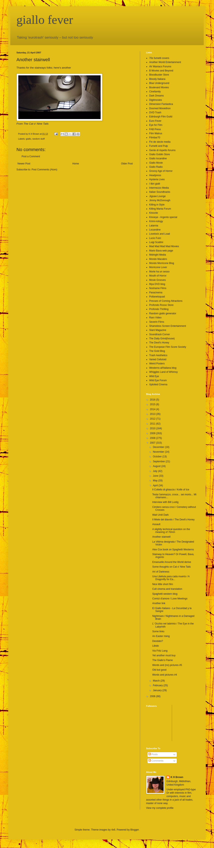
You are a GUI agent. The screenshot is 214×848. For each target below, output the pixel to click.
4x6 (113, 829)
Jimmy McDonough (159, 200)
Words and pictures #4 (164, 674)
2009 (153, 433)
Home (75, 163)
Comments (155, 760)
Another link (158, 603)
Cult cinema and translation (167, 589)
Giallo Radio (156, 166)
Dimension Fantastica (161, 104)
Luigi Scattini (156, 242)
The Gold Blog (157, 351)
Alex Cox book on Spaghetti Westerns (173, 549)
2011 (153, 423)
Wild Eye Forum (158, 380)
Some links (158, 631)
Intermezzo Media (159, 187)
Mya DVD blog (157, 284)
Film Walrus (155, 133)
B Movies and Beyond (161, 70)
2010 (153, 428)
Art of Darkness (160, 571)
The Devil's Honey (159, 342)
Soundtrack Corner (159, 334)
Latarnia (153, 225)
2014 (153, 409)
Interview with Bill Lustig (165, 502)
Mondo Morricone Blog (161, 263)
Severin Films (156, 321)
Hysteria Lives (157, 179)
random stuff (38, 139)
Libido (155, 645)
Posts (153, 754)
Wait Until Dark (160, 514)
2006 (153, 696)
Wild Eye (154, 376)
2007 (153, 442)
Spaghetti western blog (164, 593)
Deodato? (157, 641)
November (159, 451)
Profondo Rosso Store (161, 305)
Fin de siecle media (159, 141)
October (157, 456)
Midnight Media (157, 254)
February (158, 685)
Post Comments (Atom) (44, 169)
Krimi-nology (156, 221)
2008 (153, 438)
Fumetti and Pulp (158, 146)
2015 (153, 404)
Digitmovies (155, 100)
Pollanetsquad (157, 296)
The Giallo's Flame (162, 660)
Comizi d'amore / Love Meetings (169, 598)
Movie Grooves (157, 280)
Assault (156, 524)
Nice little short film (162, 584)
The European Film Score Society (167, 346)
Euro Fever (155, 120)
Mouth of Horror (157, 275)
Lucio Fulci (155, 238)
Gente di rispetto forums (162, 150)
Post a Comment (31, 156)
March (156, 680)
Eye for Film (155, 125)
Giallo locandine (158, 158)
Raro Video (155, 317)
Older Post (127, 163)
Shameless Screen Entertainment (167, 326)
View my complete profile (159, 808)
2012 (153, 418)
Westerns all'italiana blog (162, 367)
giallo (28, 139)
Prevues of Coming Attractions (165, 300)
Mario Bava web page (161, 250)
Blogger (134, 829)
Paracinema (155, 292)
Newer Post (23, 163)
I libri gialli (154, 183)
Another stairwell (161, 536)
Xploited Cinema (158, 384)
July (155, 471)
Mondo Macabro (158, 259)
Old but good (159, 669)
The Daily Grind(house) (162, 338)
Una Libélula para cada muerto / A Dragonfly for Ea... (171, 578)
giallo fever (44, 19)
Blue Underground (159, 83)
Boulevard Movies (159, 87)
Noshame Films (157, 288)
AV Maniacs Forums (160, 66)
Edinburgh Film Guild (160, 116)
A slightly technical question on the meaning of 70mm (171, 531)
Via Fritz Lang (159, 650)
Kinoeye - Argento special (163, 217)
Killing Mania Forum (160, 208)
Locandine (154, 229)
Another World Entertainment (165, 62)
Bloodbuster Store (159, 74)
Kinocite (153, 212)
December (159, 447)
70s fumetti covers (159, 58)
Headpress (155, 175)
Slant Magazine (157, 330)
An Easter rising (161, 636)
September (159, 461)
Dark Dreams (156, 95)
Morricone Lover (158, 267)
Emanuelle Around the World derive (171, 562)
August (157, 466)
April (155, 485)
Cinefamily (155, 91)
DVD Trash (155, 112)
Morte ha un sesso (159, 271)
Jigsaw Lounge (157, 196)
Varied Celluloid (157, 359)
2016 (153, 399)
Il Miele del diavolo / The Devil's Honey (173, 519)
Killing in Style (157, 204)
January (157, 690)
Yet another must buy (164, 655)
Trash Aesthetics (158, 355)
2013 (153, 414)
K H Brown (177, 777)
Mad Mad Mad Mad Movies (164, 246)
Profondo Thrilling (159, 309)
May (155, 480)
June (156, 475)
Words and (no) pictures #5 (167, 665)
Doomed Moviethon (160, 108)
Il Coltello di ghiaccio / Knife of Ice (170, 489)
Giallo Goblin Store (159, 154)
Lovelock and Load (159, 233)
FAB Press (155, 129)
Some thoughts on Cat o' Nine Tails (171, 566)
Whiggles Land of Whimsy (163, 372)
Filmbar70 (154, 137)
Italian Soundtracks (159, 191)
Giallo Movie (156, 162)
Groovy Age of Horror (160, 171)
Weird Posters (157, 363)
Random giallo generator (162, 313)
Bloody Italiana (157, 79)
